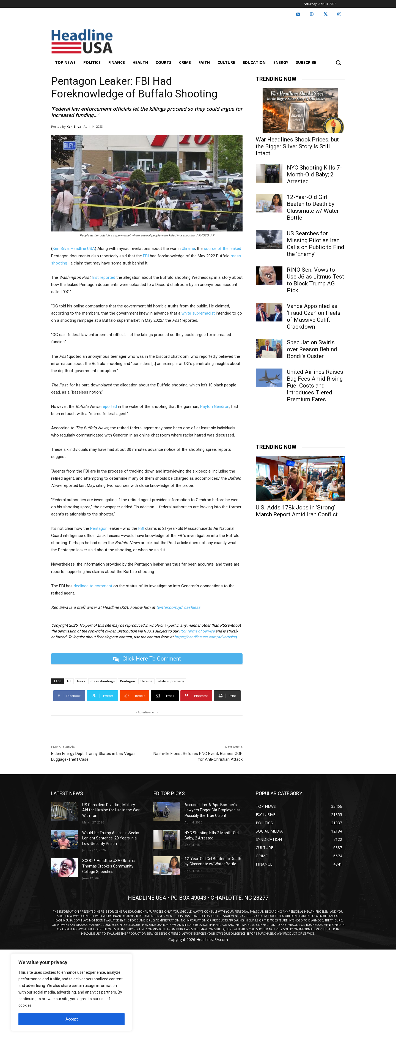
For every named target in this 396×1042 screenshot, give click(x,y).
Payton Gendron (214, 406)
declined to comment (93, 585)
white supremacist (198, 313)
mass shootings (102, 681)
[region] (71, 992)
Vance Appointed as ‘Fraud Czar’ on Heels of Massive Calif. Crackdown (313, 316)
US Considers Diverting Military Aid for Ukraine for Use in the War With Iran (111, 810)
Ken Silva (74, 126)
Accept (71, 1019)
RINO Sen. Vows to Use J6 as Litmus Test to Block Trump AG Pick (315, 280)
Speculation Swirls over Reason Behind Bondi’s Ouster (312, 349)
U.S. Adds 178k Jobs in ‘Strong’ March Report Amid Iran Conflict (297, 511)
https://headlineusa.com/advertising (205, 637)
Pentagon (99, 528)
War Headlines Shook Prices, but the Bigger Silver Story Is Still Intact (297, 146)
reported (109, 406)
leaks (81, 681)
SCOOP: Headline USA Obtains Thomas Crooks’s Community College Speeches (108, 866)
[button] (338, 62)
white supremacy (171, 681)
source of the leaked (222, 248)
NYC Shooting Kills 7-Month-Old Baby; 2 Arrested (314, 174)
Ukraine (188, 248)
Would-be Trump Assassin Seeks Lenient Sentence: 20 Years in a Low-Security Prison (110, 838)
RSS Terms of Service (197, 631)
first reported (103, 277)
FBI (146, 255)
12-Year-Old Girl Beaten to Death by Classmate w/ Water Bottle (313, 207)
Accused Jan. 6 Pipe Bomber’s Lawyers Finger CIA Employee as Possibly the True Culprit (213, 810)
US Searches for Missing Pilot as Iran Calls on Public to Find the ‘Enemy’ (315, 243)
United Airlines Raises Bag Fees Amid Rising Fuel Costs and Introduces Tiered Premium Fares (315, 386)
